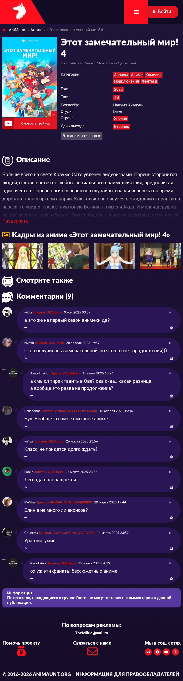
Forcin (28, 472)
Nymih (29, 343)
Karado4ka (38, 563)
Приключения (126, 81)
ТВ (116, 97)
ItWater (29, 502)
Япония (120, 118)
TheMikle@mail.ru (91, 633)
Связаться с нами (92, 650)
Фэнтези (149, 81)
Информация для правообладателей (127, 674)
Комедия (154, 75)
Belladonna (32, 411)
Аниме (136, 75)
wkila (28, 312)
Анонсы (121, 75)
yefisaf (29, 441)
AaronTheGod (40, 373)
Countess (31, 533)
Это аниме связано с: (81, 136)
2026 (118, 89)
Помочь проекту (21, 649)
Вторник (121, 126)
